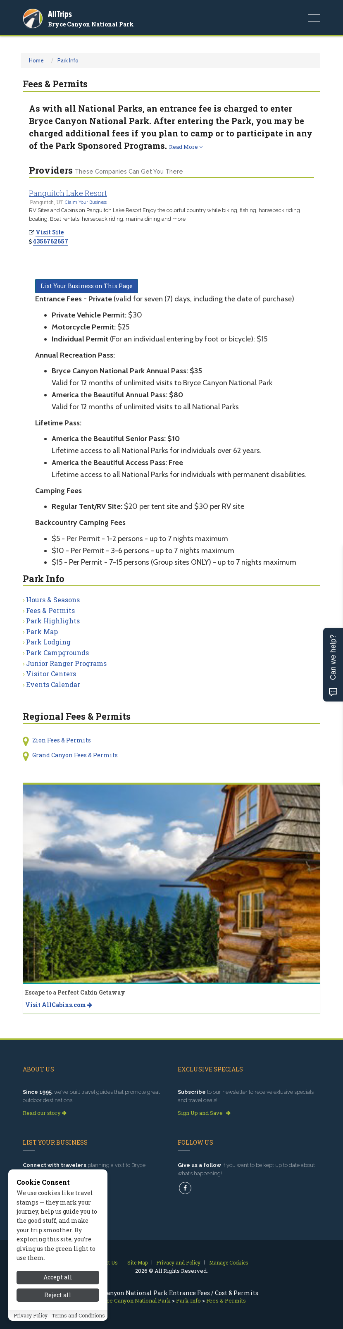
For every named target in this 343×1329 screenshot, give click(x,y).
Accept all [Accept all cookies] (57, 1278)
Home (36, 60)
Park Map (42, 631)
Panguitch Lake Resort (68, 193)
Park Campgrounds (57, 652)
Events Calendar (53, 684)
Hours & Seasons (53, 599)
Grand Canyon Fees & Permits (75, 755)
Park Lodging (48, 641)
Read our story (45, 1113)
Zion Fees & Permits (61, 740)
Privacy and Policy (178, 1262)
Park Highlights (53, 620)
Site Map (137, 1262)
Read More (185, 146)
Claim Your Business (86, 202)
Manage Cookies (228, 1262)
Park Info (68, 60)
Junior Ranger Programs (66, 663)
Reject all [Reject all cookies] (57, 1296)
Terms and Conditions (78, 1316)
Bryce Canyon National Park (91, 24)
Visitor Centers (51, 673)
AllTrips (60, 14)
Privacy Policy (31, 1316)
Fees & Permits (50, 610)
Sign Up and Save (204, 1113)
